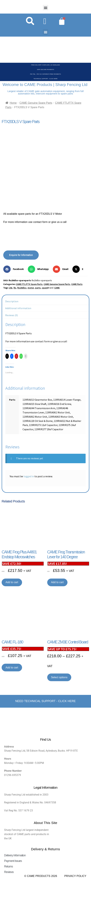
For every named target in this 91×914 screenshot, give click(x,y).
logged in (29, 476)
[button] (45, 7)
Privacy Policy (75, 876)
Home (13, 102)
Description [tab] (11, 301)
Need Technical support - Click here (45, 701)
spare (45, 287)
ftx (15, 287)
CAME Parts (77, 284)
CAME (57, 287)
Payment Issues (13, 861)
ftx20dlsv (21, 287)
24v (10, 287)
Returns (8, 866)
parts (38, 287)
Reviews (9, 872)
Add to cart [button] (12, 582)
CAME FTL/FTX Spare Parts (29, 284)
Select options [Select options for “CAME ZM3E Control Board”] (59, 677)
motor (31, 287)
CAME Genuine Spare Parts (35, 102)
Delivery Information (15, 855)
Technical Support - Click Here (45, 78)
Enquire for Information (21, 255)
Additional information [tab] (18, 308)
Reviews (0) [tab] (11, 315)
